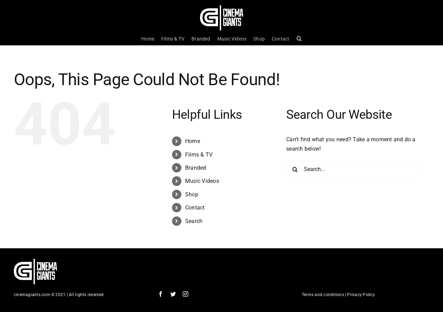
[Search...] (352, 169)
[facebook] (160, 294)
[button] (299, 39)
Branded (195, 167)
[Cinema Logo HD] (221, 8)
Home (192, 141)
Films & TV (199, 154)
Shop (191, 194)
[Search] (295, 169)
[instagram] (185, 294)
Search (193, 221)
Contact (195, 207)
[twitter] (173, 294)
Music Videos (202, 181)
